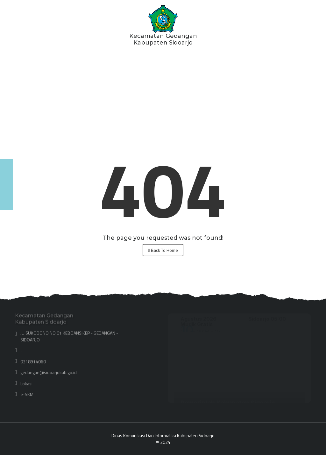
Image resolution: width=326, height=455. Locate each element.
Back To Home (163, 250)
